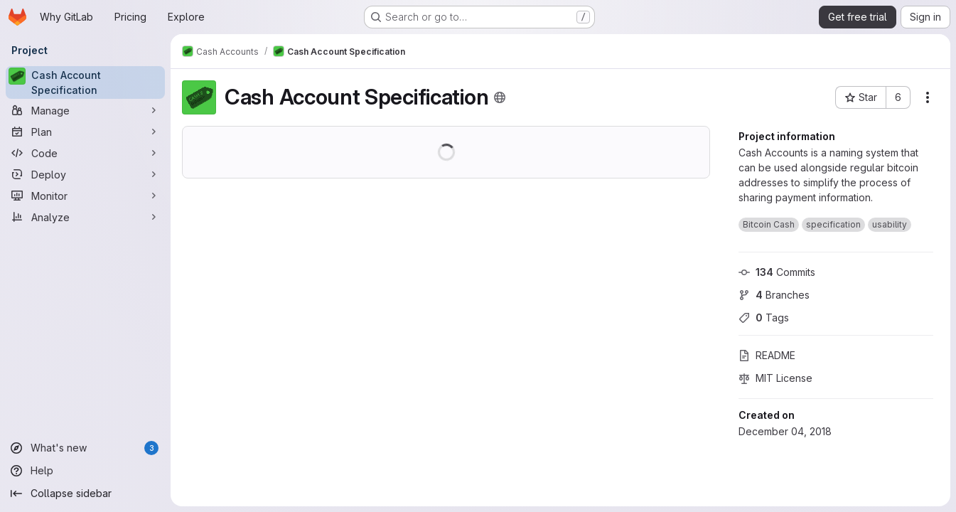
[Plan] (85, 132)
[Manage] (85, 110)
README (767, 355)
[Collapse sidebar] (85, 493)
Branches (774, 295)
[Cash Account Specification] (85, 82)
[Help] (85, 471)
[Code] (85, 153)
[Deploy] (85, 174)
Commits (777, 272)
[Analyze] (85, 217)
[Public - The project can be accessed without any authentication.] (499, 97)
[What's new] (85, 448)
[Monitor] (85, 196)
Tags (764, 317)
